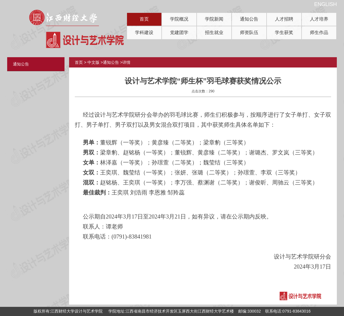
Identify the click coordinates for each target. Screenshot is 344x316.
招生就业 (214, 32)
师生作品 (319, 32)
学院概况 (179, 19)
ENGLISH (325, 4)
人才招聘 (284, 19)
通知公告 (249, 19)
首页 (144, 19)
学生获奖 (284, 32)
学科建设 (144, 32)
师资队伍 (249, 32)
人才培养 (319, 19)
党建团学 (179, 32)
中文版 (93, 62)
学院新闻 (214, 19)
